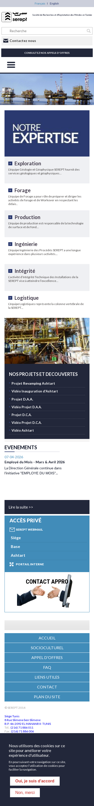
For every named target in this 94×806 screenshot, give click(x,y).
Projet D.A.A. (22, 399)
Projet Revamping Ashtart (33, 383)
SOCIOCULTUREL (47, 647)
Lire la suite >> (21, 507)
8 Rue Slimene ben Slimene (23, 720)
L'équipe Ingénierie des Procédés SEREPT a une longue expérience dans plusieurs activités (44, 252)
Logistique (27, 298)
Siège (16, 537)
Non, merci (25, 792)
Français (40, 3)
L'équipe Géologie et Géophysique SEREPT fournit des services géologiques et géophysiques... (44, 171)
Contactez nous (23, 40)
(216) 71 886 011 (22, 727)
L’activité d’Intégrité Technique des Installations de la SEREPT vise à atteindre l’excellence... (43, 279)
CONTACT (47, 686)
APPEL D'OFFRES (47, 657)
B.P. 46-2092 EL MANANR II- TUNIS (28, 724)
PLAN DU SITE (47, 696)
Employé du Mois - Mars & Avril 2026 (35, 455)
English (54, 3)
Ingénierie (26, 244)
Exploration (28, 163)
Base (15, 546)
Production (27, 217)
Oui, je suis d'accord (34, 781)
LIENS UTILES (47, 677)
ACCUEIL (47, 637)
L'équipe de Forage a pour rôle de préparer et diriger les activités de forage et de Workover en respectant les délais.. (44, 200)
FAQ (47, 667)
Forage (23, 190)
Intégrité (25, 271)
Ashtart (18, 555)
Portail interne (30, 564)
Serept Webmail (29, 529)
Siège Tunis (12, 716)
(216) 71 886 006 (22, 731)
